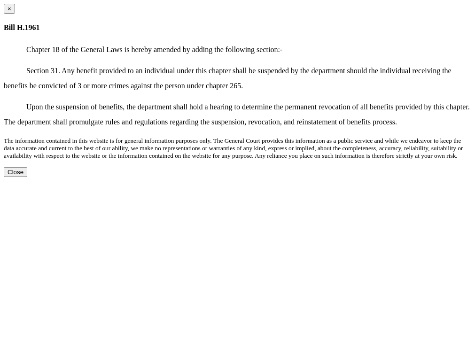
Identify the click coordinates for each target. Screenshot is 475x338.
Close (15, 172)
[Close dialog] (9, 9)
